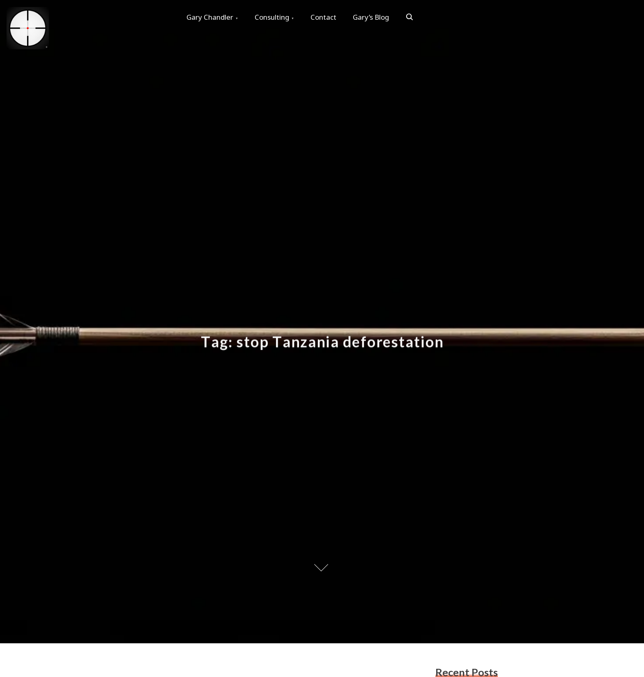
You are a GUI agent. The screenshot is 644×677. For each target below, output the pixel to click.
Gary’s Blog (371, 17)
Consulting (272, 17)
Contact (323, 17)
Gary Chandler (209, 17)
